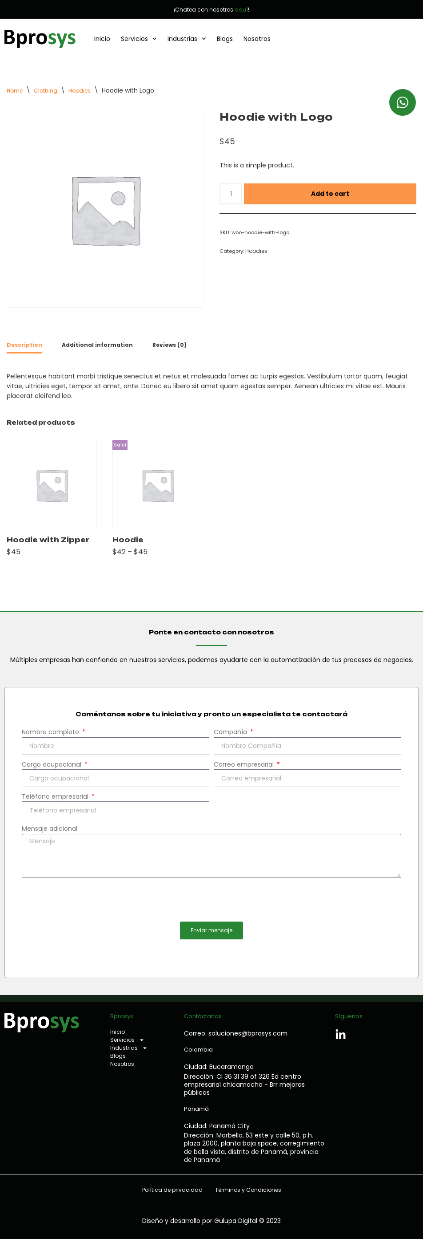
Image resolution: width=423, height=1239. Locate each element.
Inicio (102, 38)
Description (24, 345)
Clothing (45, 90)
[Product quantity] (230, 193)
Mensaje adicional (49, 828)
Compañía (231, 731)
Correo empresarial (244, 764)
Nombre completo (51, 731)
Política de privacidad (172, 1190)
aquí (241, 9)
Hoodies (79, 90)
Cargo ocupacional (52, 764)
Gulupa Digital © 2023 (247, 1220)
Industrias (187, 38)
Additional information (97, 345)
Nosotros (257, 38)
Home (15, 90)
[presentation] (89, 899)
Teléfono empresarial (56, 796)
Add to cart (330, 193)
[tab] (24, 345)
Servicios (139, 38)
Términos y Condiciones (248, 1190)
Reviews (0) (169, 345)
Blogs (225, 38)
